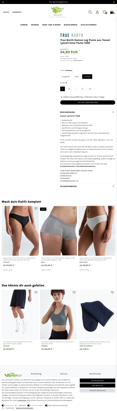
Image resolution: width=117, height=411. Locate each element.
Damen (24, 25)
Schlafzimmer (89, 25)
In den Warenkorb (88, 102)
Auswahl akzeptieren (97, 390)
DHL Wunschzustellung (58, 405)
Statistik (22, 405)
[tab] (87, 147)
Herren (35, 25)
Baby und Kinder (51, 25)
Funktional (10, 408)
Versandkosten (77, 60)
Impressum (21, 400)
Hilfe (6, 12)
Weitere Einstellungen (24, 408)
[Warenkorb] (112, 12)
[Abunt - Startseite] (57, 12)
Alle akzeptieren (97, 381)
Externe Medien (37, 405)
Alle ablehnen (97, 385)
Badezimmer (70, 25)
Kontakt (17, 12)
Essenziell (9, 405)
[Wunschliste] (104, 12)
